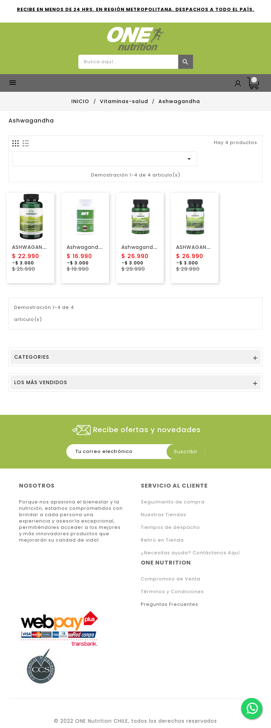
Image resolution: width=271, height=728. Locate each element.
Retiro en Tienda (162, 540)
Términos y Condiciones (172, 591)
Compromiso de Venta (170, 578)
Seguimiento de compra (173, 502)
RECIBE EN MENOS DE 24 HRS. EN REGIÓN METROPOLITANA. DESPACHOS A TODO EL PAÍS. (135, 9)
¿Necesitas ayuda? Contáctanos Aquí (190, 552)
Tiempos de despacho (170, 527)
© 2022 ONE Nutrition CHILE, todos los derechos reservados (135, 720)
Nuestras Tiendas (163, 514)
